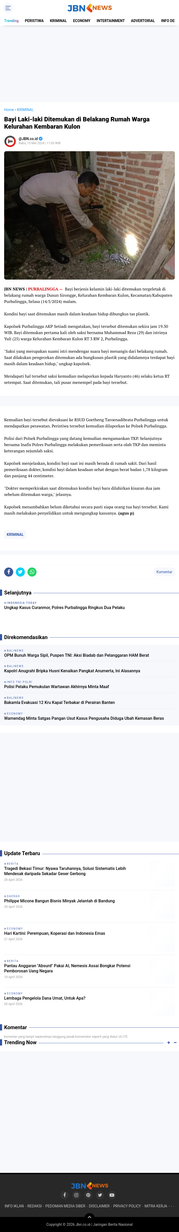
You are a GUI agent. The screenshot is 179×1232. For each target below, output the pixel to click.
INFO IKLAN (14, 1206)
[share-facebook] (8, 572)
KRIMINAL (58, 21)
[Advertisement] (89, 63)
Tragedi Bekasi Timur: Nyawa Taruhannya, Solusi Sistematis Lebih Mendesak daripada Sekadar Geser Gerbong (65, 871)
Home (9, 110)
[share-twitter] (20, 572)
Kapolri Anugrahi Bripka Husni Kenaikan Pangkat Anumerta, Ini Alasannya (72, 670)
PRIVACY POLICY (127, 1206)
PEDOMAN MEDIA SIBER (65, 1206)
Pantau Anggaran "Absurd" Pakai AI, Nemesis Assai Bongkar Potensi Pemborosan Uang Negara (67, 968)
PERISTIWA (34, 21)
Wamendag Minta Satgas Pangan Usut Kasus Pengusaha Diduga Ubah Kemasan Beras (84, 718)
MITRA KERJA (156, 1206)
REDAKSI (34, 1206)
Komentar (164, 572)
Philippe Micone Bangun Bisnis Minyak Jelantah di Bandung (59, 900)
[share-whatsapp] (32, 572)
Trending (11, 21)
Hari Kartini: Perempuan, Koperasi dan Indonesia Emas (54, 933)
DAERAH (13, 896)
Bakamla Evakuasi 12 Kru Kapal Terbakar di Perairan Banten (59, 702)
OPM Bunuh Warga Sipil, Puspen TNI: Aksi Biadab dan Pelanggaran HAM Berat (76, 655)
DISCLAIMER (99, 1206)
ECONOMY (81, 21)
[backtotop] (89, 1218)
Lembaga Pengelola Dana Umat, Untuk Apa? (44, 998)
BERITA (13, 863)
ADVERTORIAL (143, 21)
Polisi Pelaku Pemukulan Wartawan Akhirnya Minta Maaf (56, 686)
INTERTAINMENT (111, 21)
